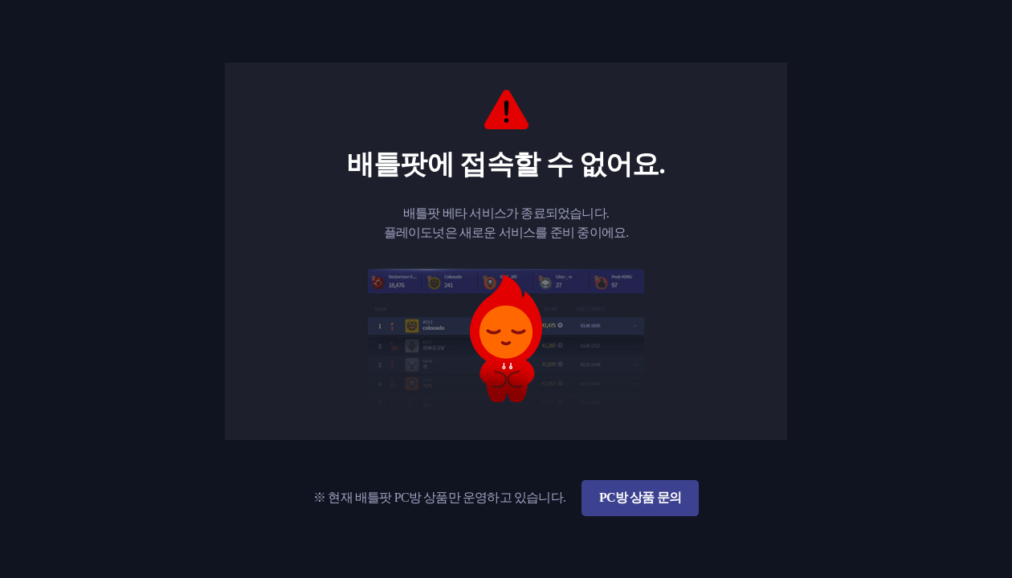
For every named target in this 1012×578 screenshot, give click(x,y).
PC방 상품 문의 (640, 497)
